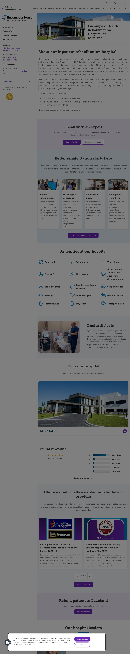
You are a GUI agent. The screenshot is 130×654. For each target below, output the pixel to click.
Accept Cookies (82, 639)
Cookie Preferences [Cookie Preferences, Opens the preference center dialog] (82, 645)
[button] (8, 642)
